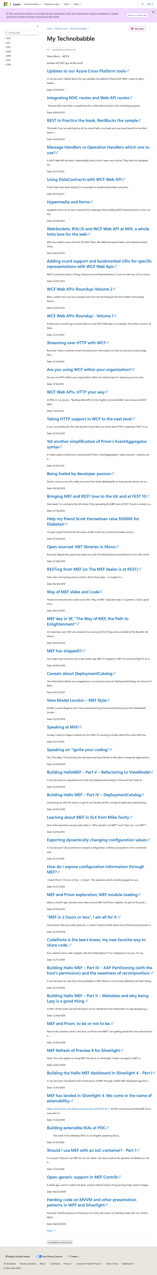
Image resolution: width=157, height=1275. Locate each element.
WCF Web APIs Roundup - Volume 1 (80, 315)
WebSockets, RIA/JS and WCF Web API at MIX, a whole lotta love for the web (98, 231)
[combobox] (21, 32)
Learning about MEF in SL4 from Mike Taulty (88, 817)
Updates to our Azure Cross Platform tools (86, 71)
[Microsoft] (6, 4)
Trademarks (127, 1263)
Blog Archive (61, 28)
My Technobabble (78, 28)
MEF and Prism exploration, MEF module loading (92, 894)
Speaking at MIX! (63, 727)
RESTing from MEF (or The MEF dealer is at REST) (92, 569)
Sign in (150, 3)
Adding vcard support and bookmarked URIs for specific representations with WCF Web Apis (99, 263)
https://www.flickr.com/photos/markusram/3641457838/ (77, 1108)
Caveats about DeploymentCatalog (79, 673)
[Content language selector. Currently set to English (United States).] (18, 1256)
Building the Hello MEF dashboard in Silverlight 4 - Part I (99, 1072)
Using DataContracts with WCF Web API (84, 179)
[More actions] (149, 28)
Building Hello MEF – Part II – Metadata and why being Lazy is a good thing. (98, 998)
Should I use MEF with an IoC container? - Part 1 (91, 1150)
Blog (42, 1263)
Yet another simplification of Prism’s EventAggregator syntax (97, 443)
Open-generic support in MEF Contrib (82, 1177)
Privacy (67, 1263)
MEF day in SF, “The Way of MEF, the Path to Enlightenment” (87, 621)
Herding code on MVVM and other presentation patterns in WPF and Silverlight (91, 1202)
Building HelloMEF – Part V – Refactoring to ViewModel (98, 772)
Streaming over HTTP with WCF (76, 342)
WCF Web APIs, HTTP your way (76, 392)
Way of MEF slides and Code (73, 591)
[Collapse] (37, 26)
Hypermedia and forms (68, 201)
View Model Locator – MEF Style (77, 700)
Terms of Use (112, 1263)
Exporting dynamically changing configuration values (97, 839)
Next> (50, 1230)
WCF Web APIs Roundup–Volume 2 (79, 289)
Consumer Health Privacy (88, 1263)
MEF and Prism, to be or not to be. (79, 1023)
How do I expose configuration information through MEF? (95, 869)
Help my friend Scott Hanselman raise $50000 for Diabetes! (93, 521)
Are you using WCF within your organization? (89, 369)
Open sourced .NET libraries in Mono (81, 546)
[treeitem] (22, 38)
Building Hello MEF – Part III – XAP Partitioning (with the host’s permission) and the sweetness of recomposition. (99, 970)
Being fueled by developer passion (79, 473)
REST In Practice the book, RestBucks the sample (92, 120)
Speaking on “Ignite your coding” (78, 749)
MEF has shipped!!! (64, 650)
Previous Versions (28, 1263)
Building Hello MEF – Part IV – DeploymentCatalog (94, 794)
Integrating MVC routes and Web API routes (88, 97)
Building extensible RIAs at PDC (76, 1127)
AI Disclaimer (10, 1263)
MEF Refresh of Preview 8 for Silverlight (83, 1050)
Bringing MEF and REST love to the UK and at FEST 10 (96, 496)
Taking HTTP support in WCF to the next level (89, 418)
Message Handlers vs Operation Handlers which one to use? (98, 149)
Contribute (55, 1263)
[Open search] (143, 4)
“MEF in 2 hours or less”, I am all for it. (82, 917)
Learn (49, 28)
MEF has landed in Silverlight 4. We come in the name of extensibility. (99, 1098)
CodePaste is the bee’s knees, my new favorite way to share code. (96, 942)
